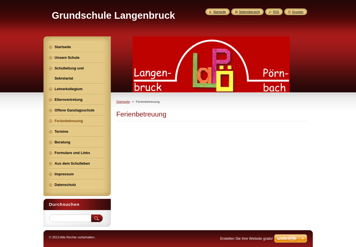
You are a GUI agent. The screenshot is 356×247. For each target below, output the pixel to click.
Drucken (298, 11)
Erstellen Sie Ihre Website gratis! (246, 238)
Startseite (123, 101)
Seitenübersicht (249, 11)
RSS (276, 11)
